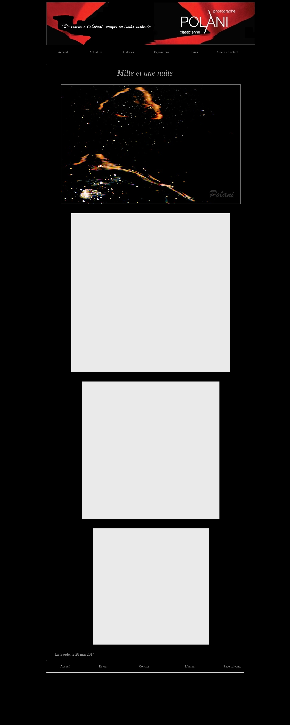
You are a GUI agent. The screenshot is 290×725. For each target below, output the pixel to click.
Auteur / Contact (227, 52)
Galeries (128, 52)
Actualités (95, 52)
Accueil (63, 52)
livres (194, 52)
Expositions (161, 52)
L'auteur (190, 666)
